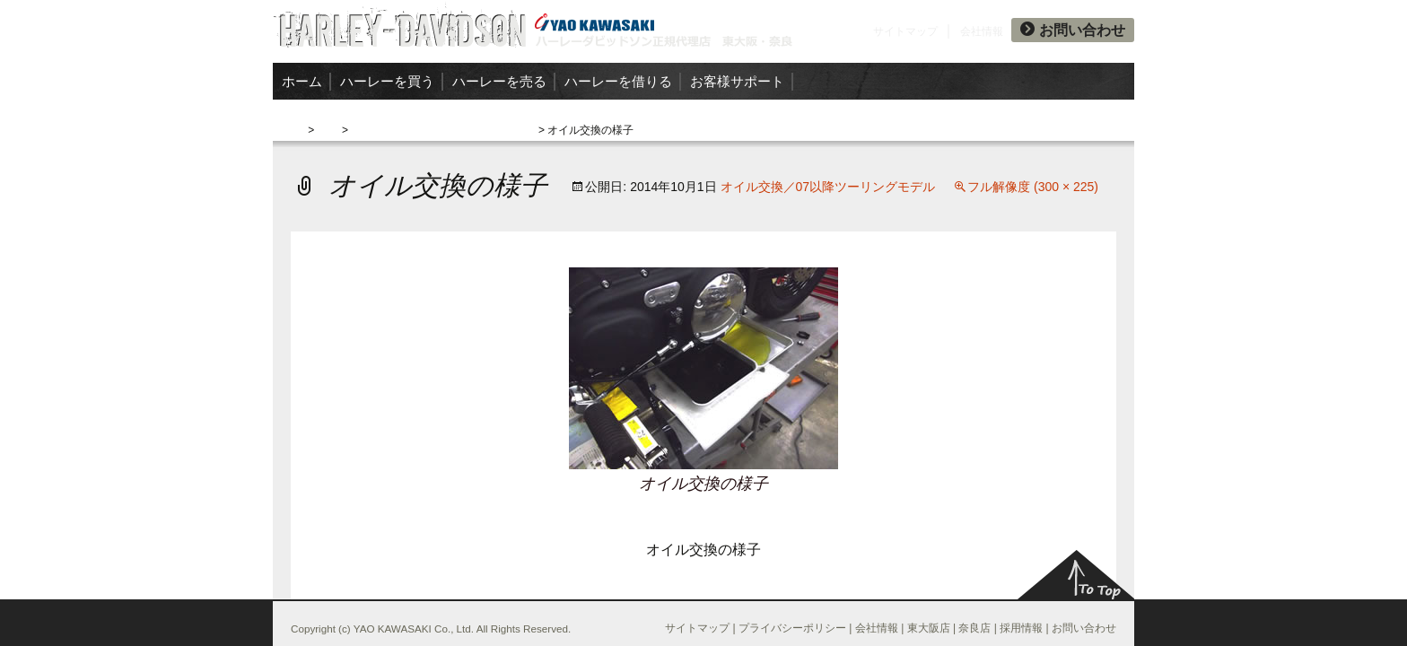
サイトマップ (905, 31)
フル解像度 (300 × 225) (1032, 186)
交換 (328, 130)
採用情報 (1021, 628)
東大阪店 (928, 628)
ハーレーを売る (499, 81)
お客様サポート (737, 81)
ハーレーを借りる (618, 81)
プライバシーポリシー (792, 628)
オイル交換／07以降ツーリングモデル (443, 130)
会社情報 (981, 31)
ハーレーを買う (387, 81)
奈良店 (974, 628)
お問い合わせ (1072, 30)
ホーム (302, 81)
